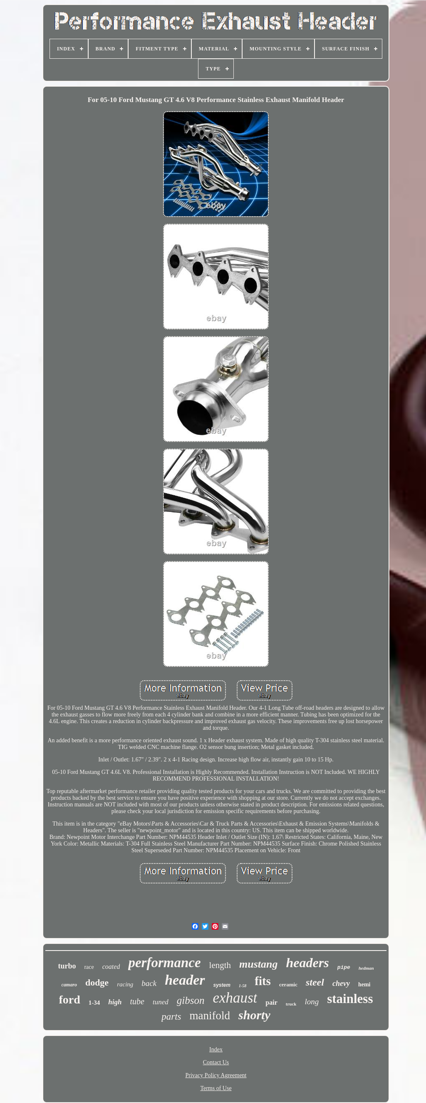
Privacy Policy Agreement (216, 1075)
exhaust (235, 998)
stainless (350, 998)
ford (69, 999)
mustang (258, 964)
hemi (364, 984)
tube (137, 1001)
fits (263, 981)
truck (291, 1003)
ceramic (288, 984)
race (89, 967)
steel (315, 982)
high (114, 1002)
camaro (69, 985)
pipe (343, 967)
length (220, 965)
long (312, 1001)
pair (271, 1002)
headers (307, 962)
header (185, 980)
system (221, 985)
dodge (97, 982)
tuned (160, 1002)
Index (216, 1049)
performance (164, 962)
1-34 (94, 1002)
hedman (366, 968)
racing (125, 984)
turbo (67, 966)
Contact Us (216, 1062)
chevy (341, 983)
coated (111, 966)
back (148, 983)
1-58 (242, 985)
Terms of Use (215, 1088)
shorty (254, 1015)
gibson (191, 1000)
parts (171, 1016)
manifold (210, 1015)
